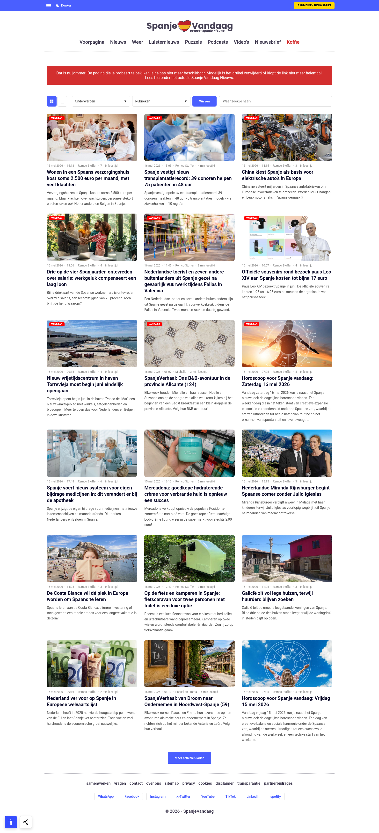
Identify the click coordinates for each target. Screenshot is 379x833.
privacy (188, 783)
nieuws (118, 42)
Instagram (158, 796)
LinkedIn (253, 796)
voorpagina (92, 42)
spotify (275, 796)
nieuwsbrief (268, 42)
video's (241, 42)
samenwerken (98, 783)
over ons (153, 783)
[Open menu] (48, 5)
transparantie (248, 783)
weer (137, 42)
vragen (120, 783)
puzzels (193, 42)
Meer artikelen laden (189, 758)
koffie (293, 42)
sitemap (172, 783)
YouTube (208, 796)
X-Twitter (183, 796)
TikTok (231, 796)
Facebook (131, 796)
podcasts (218, 42)
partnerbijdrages (278, 783)
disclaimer (225, 783)
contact (136, 783)
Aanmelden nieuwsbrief (314, 5)
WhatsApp (106, 796)
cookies (205, 783)
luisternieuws (164, 42)
